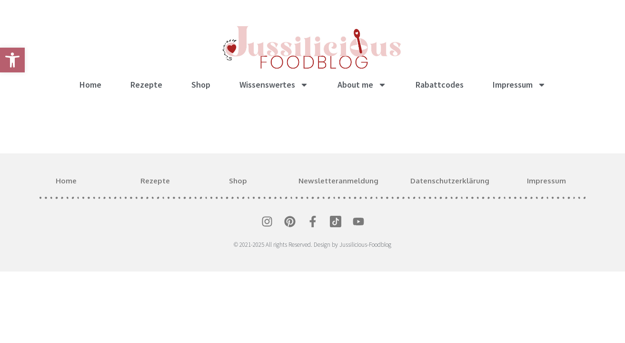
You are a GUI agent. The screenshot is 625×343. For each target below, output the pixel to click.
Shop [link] (200, 84)
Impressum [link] (519, 85)
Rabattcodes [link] (440, 84)
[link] (12, 60)
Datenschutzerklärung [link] (449, 180)
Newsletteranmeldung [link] (338, 180)
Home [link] (90, 84)
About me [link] (362, 85)
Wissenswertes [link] (273, 85)
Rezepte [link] (146, 84)
